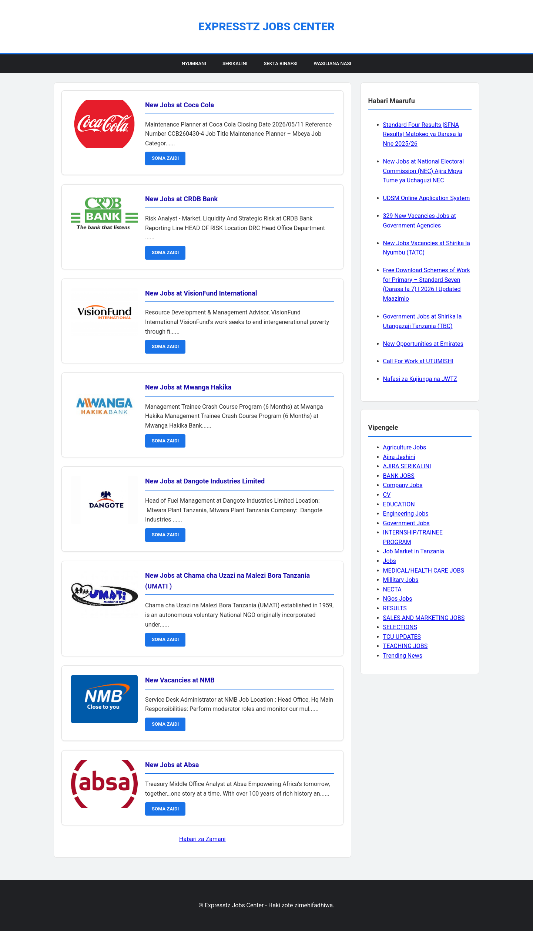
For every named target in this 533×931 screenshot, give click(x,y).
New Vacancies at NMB (180, 680)
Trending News (402, 655)
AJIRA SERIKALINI (407, 466)
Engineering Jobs (406, 513)
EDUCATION (399, 504)
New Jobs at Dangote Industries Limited (205, 481)
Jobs (389, 560)
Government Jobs (406, 523)
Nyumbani (194, 63)
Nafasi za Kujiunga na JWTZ (420, 378)
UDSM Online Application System (426, 198)
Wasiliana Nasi (332, 63)
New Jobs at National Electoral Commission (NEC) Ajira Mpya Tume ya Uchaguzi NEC (423, 171)
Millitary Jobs (401, 579)
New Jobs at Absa (172, 765)
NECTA (392, 589)
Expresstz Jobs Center (266, 26)
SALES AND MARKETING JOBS (424, 617)
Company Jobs (403, 485)
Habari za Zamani (202, 839)
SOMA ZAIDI (165, 158)
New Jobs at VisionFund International (201, 293)
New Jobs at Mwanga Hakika (188, 387)
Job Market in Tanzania (413, 551)
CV (387, 494)
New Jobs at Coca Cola (179, 105)
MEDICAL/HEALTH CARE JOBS (423, 570)
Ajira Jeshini (399, 457)
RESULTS (395, 608)
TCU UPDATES (402, 636)
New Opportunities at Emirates (423, 343)
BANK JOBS (399, 475)
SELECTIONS (400, 627)
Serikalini (235, 63)
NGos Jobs (397, 598)
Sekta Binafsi (280, 63)
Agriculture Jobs (404, 447)
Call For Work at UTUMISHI (418, 361)
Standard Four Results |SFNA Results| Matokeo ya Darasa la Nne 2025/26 (422, 134)
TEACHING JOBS (405, 646)
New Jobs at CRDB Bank (181, 199)
